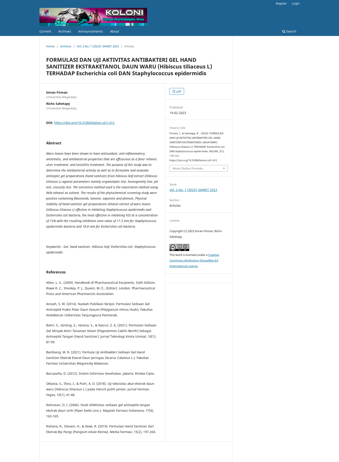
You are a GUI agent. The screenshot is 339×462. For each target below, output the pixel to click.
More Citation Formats (188, 168)
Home (50, 46)
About (114, 31)
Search (289, 31)
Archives (64, 31)
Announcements (90, 31)
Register (281, 3)
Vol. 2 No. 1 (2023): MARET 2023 (98, 46)
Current (45, 31)
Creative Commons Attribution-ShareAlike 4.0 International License (194, 260)
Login (296, 3)
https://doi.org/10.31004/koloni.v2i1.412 (84, 123)
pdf (178, 91)
